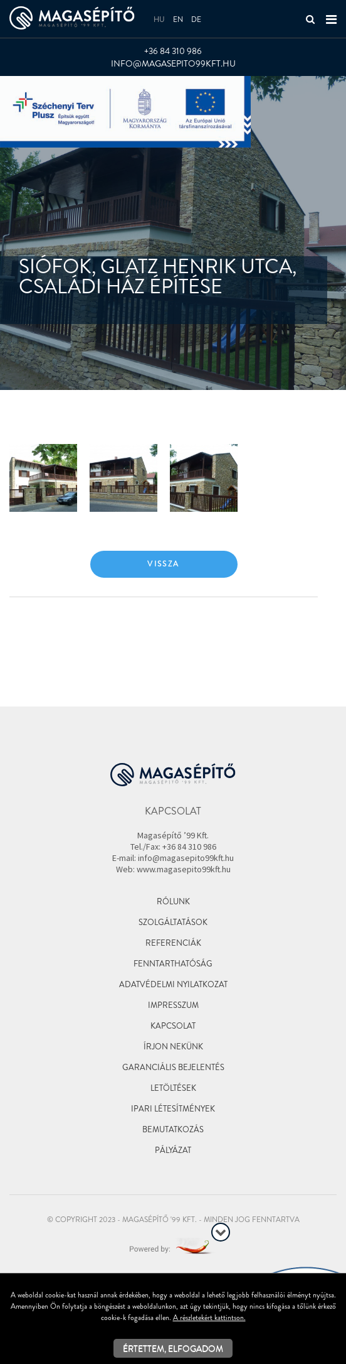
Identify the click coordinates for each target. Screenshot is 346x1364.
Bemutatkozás (173, 1129)
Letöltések (173, 1088)
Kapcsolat (173, 1026)
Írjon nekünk (173, 1047)
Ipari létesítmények (173, 1109)
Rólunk (173, 901)
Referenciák (173, 943)
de (196, 19)
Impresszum (173, 1005)
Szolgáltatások (173, 922)
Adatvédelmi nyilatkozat (173, 984)
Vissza (163, 564)
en (178, 19)
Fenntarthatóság (173, 964)
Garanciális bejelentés (173, 1067)
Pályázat (173, 1150)
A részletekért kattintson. (209, 1317)
